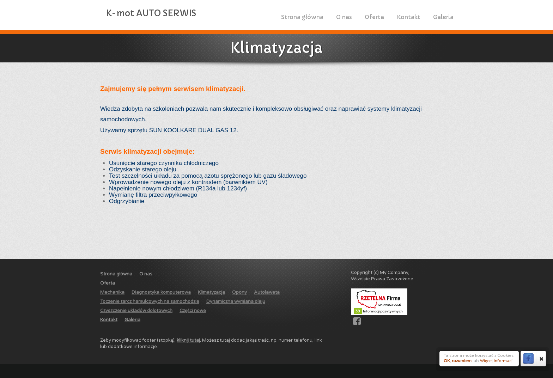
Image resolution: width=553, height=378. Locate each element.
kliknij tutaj (188, 340)
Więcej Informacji (497, 361)
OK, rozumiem (458, 361)
